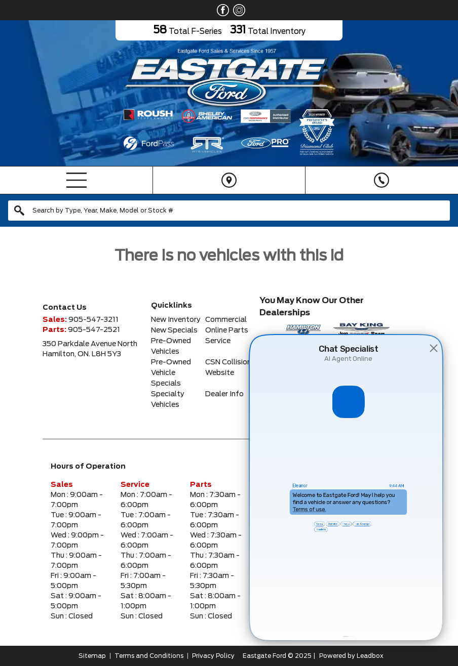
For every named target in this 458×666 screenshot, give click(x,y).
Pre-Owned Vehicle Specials (171, 373)
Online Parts (226, 330)
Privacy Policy (213, 656)
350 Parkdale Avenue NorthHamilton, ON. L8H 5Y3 (90, 349)
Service (218, 341)
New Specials (174, 330)
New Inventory (176, 319)
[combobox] (229, 210)
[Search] (229, 210)
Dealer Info (224, 394)
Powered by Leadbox (351, 656)
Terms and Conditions (148, 656)
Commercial (226, 319)
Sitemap (92, 656)
